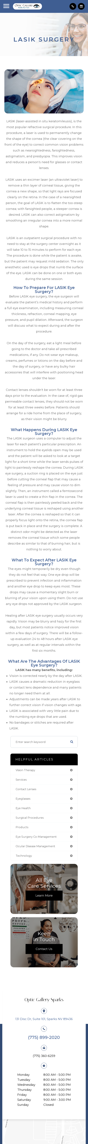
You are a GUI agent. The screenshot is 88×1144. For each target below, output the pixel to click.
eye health (23, 808)
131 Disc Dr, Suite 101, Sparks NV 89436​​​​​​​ (44, 1019)
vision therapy (25, 770)
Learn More (44, 895)
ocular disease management (35, 846)
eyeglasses (23, 798)
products (22, 827)
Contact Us (44, 949)
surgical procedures (30, 817)
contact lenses (26, 789)
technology (24, 855)
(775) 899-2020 (44, 1037)
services (21, 779)
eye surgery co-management (36, 836)
